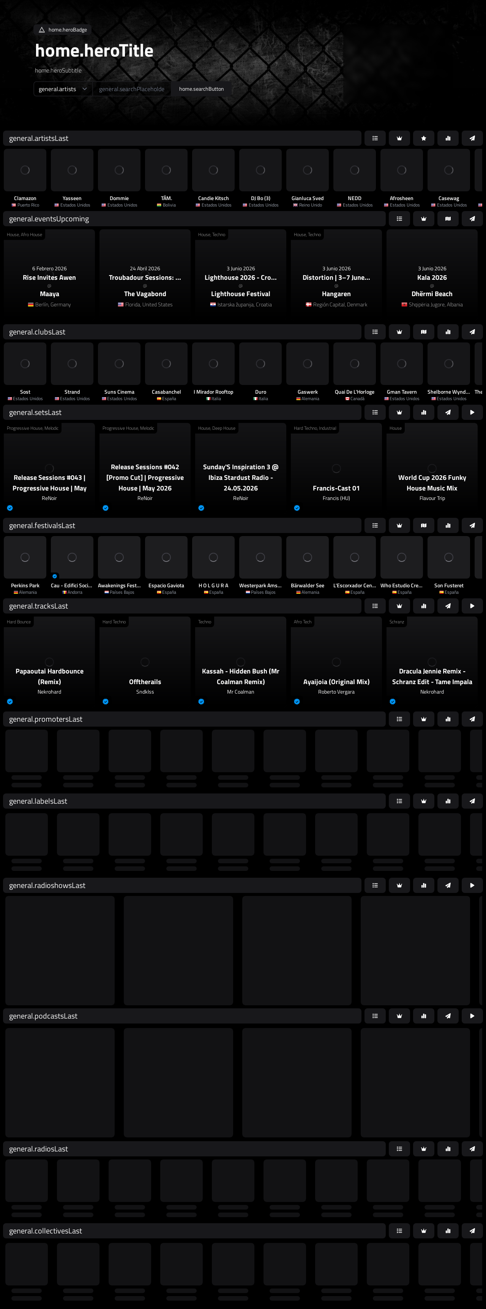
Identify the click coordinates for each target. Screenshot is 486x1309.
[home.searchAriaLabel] (132, 88)
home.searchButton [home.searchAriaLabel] (201, 89)
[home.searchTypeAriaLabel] (62, 88)
